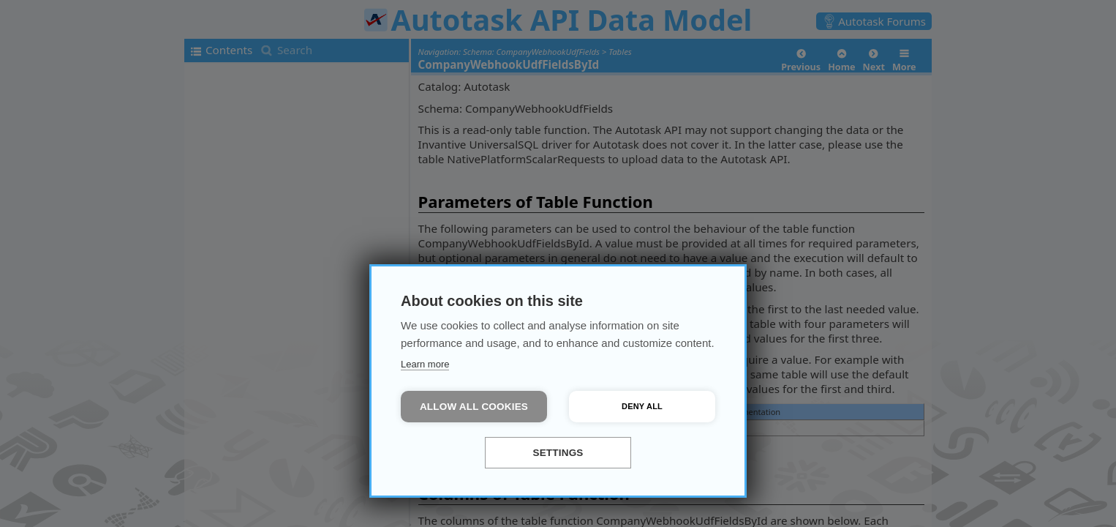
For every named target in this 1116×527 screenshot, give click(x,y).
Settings (557, 452)
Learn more (425, 364)
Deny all (642, 406)
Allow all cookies (474, 406)
